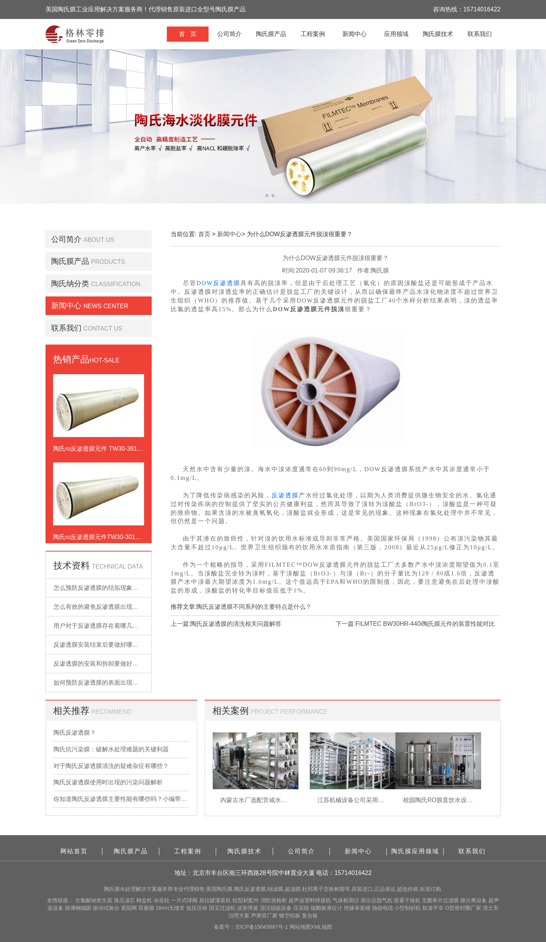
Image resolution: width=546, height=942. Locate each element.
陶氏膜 (112, 889)
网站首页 (74, 851)
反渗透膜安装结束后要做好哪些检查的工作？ (114, 644)
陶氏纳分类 (70, 283)
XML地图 (322, 927)
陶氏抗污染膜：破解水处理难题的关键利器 (111, 749)
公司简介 (229, 34)
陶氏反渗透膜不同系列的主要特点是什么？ (254, 606)
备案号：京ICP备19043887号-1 (252, 927)
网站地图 (300, 927)
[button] (266, 195)
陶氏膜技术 (438, 34)
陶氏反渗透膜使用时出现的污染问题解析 (108, 782)
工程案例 (313, 34)
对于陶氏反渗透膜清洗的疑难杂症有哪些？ (111, 766)
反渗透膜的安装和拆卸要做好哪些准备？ (108, 663)
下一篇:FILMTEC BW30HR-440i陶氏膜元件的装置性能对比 (415, 624)
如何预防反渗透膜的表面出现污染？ (102, 682)
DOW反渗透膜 (218, 283)
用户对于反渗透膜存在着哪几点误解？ (105, 625)
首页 (204, 234)
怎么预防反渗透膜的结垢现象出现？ (102, 588)
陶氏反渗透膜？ (74, 732)
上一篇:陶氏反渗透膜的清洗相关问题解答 (226, 624)
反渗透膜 (285, 495)
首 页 (187, 34)
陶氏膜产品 (271, 34)
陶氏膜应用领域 (415, 851)
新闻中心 (354, 34)
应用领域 (396, 34)
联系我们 (480, 34)
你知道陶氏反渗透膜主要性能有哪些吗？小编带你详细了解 (121, 799)
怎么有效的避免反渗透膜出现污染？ (102, 606)
